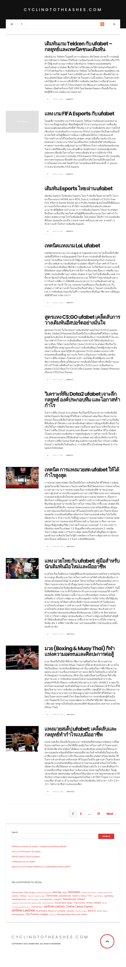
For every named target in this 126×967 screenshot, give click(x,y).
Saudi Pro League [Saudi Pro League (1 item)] (81, 911)
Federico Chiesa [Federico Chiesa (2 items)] (79, 895)
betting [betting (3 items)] (57, 892)
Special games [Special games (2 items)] (18, 914)
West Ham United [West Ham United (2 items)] (79, 914)
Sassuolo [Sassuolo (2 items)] (70, 910)
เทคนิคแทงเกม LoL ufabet (72, 245)
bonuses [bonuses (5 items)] (74, 891)
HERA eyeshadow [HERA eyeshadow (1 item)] (32, 899)
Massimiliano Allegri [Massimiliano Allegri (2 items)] (63, 902)
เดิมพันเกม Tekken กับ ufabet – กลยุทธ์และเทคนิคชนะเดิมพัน (78, 46)
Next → (112, 814)
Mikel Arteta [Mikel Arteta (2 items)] (79, 902)
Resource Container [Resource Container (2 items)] (57, 910)
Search (15, 832)
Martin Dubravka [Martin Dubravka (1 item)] (47, 903)
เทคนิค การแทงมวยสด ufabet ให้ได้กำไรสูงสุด (81, 472)
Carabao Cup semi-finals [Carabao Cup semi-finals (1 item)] (104, 892)
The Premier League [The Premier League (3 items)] (36, 914)
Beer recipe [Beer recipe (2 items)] (29, 892)
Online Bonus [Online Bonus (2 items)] (37, 906)
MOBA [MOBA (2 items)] (89, 902)
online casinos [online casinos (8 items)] (23, 910)
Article (70, 546)
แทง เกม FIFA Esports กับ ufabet (79, 113)
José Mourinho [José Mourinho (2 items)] (45, 899)
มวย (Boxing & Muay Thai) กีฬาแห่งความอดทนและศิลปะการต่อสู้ (79, 651)
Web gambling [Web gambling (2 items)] (63, 914)
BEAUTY (70, 99)
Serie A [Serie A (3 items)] (92, 910)
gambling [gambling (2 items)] (109, 895)
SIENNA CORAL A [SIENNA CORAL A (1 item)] (102, 911)
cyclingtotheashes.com (63, 9)
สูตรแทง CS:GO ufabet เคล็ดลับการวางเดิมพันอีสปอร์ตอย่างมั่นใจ (82, 319)
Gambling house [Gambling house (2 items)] (19, 899)
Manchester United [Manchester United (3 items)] (74, 899)
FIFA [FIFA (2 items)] (89, 895)
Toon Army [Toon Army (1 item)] (52, 914)
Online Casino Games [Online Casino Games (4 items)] (79, 906)
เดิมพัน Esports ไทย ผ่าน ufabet (78, 188)
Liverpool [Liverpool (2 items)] (58, 899)
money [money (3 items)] (97, 902)
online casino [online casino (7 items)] (54, 906)
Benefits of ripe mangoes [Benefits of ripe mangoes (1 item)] (44, 892)
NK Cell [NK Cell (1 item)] (104, 903)
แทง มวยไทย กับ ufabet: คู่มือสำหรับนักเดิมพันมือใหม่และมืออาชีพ (81, 563)
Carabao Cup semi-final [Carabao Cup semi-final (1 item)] (88, 892)
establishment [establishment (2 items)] (64, 895)
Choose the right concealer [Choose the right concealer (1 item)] (36, 896)
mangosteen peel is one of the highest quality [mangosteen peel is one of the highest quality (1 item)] (26, 903)
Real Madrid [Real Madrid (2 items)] (41, 910)
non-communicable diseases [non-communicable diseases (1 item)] (21, 907)
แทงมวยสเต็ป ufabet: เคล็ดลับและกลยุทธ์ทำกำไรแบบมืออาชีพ (80, 731)
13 (98, 814)
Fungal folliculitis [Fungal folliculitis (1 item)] (98, 896)
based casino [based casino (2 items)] (17, 892)
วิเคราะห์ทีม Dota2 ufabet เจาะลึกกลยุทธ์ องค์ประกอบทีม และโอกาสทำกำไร (82, 399)
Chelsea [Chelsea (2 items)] (22, 895)
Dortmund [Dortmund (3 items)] (51, 895)
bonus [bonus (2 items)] (64, 892)
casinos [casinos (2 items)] (15, 895)
